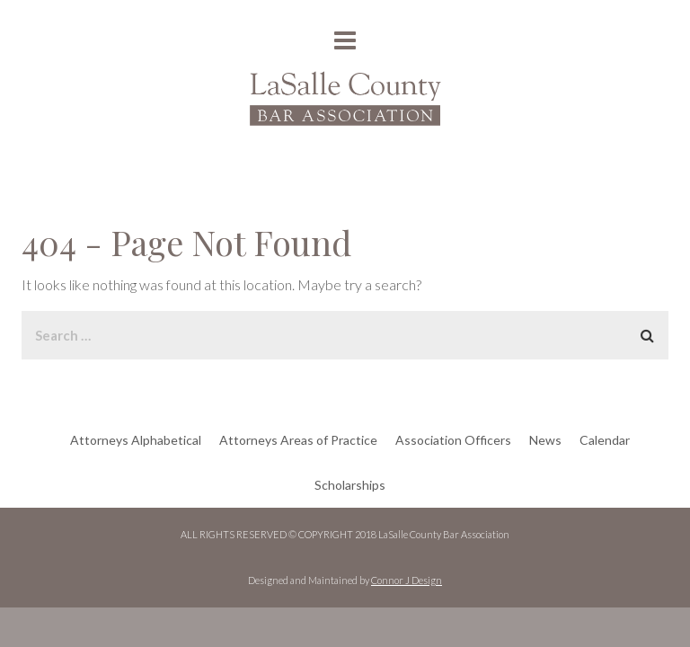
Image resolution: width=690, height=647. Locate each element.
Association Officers (453, 440)
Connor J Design (406, 580)
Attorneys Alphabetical (135, 440)
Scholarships (349, 484)
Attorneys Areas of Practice (298, 440)
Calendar (604, 440)
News (545, 440)
